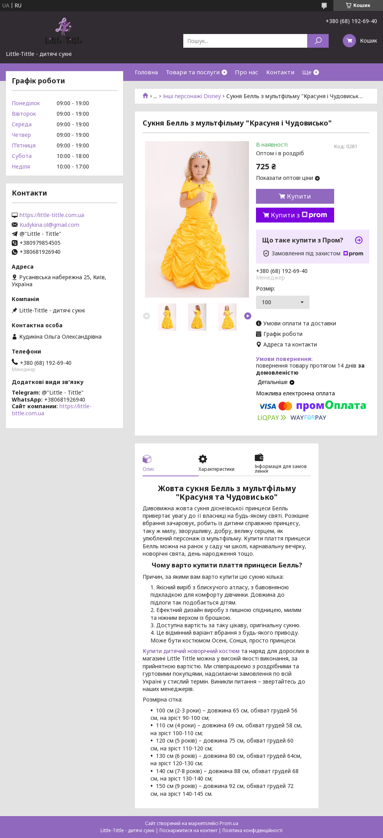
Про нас (246, 72)
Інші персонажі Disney (192, 96)
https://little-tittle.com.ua (52, 215)
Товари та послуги (193, 72)
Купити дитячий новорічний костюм (191, 651)
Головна (146, 72)
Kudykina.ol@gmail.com (49, 224)
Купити (299, 196)
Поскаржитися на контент (188, 830)
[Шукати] (318, 41)
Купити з (299, 215)
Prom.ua (229, 823)
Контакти (280, 72)
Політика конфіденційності (252, 830)
